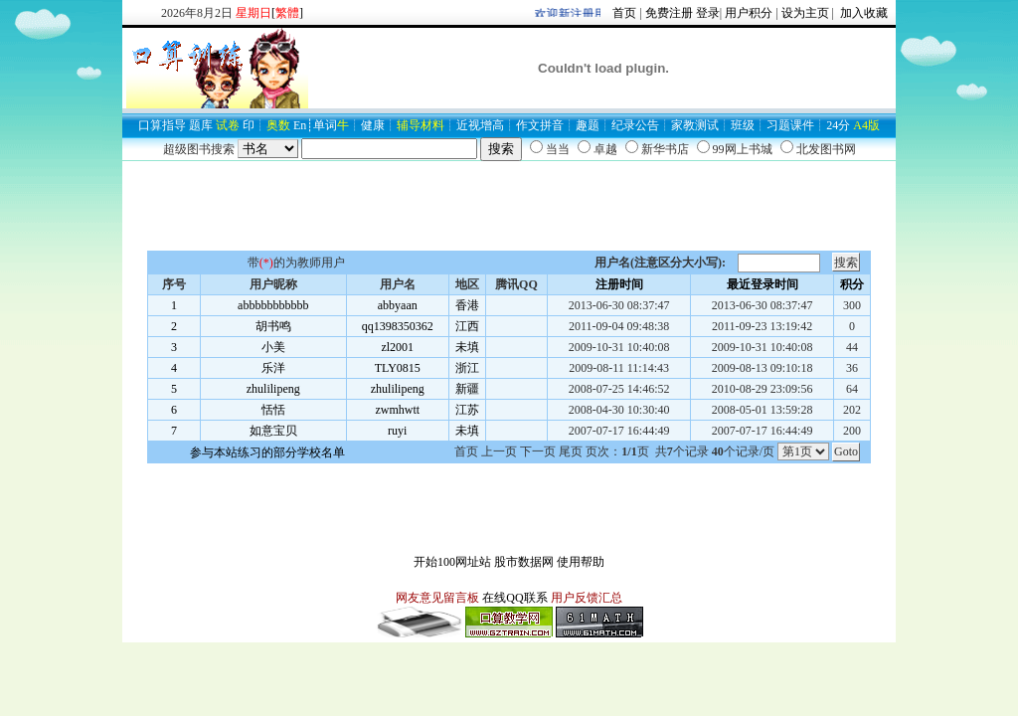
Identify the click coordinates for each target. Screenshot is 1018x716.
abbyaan (398, 305)
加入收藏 (862, 13)
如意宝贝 (273, 431)
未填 (467, 347)
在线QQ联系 (514, 598)
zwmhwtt (397, 410)
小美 (273, 347)
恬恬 (273, 410)
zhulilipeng (273, 389)
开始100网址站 (452, 562)
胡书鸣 (273, 326)
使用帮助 (580, 562)
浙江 (467, 368)
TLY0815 (398, 368)
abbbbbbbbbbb (273, 305)
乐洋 (273, 368)
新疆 (467, 389)
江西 (467, 326)
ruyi (397, 431)
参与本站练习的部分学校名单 (267, 452)
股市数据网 (524, 562)
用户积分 (748, 13)
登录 (708, 13)
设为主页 (805, 13)
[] (287, 13)
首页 (624, 13)
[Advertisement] (509, 206)
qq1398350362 (397, 326)
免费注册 (669, 13)
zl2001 (397, 347)
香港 (467, 305)
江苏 (467, 410)
